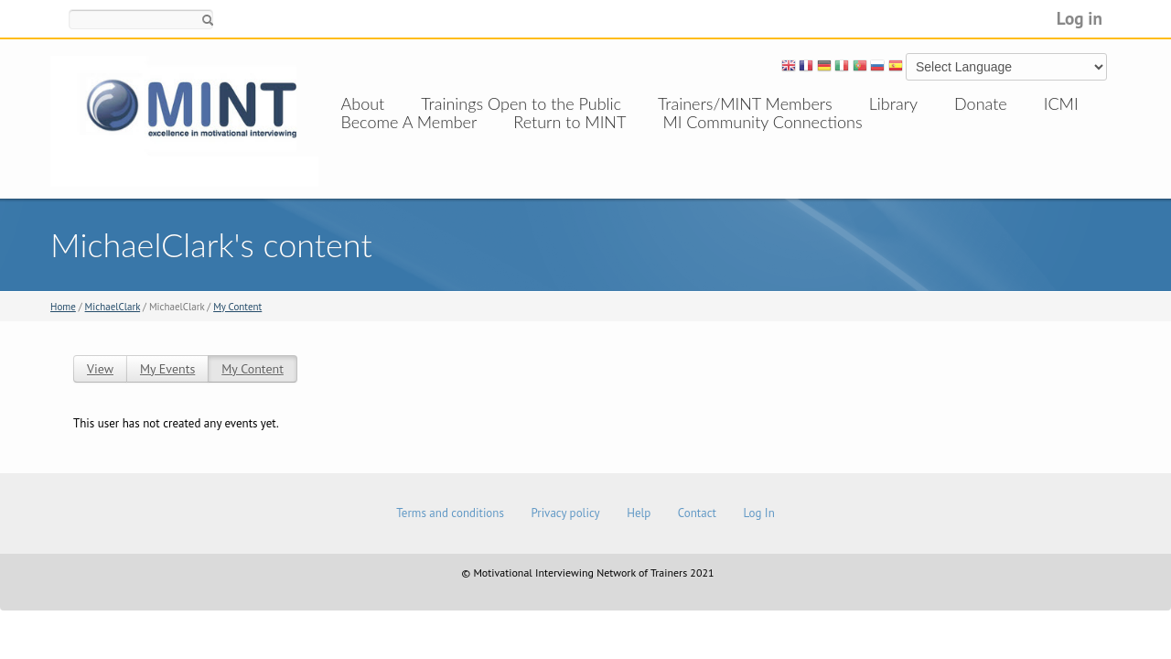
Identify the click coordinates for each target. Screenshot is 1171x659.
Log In (758, 513)
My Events (167, 369)
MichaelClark (113, 306)
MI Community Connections (762, 140)
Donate (980, 103)
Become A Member (409, 140)
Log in (1079, 17)
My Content (237, 306)
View (100, 369)
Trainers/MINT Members (745, 103)
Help (638, 513)
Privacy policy (565, 513)
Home (63, 306)
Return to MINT (569, 140)
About (363, 103)
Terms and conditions (450, 513)
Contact (697, 513)
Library (893, 103)
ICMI (1061, 103)
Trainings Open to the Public (521, 103)
